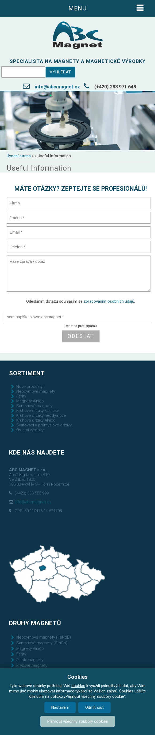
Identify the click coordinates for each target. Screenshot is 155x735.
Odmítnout (94, 707)
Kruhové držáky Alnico (36, 420)
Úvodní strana (19, 155)
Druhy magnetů (35, 623)
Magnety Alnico (30, 401)
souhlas (78, 685)
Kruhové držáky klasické (37, 410)
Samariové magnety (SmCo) (41, 642)
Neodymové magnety (35, 391)
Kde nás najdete (36, 452)
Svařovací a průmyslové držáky (44, 425)
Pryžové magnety (31, 665)
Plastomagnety (29, 659)
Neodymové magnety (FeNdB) (43, 637)
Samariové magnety (34, 405)
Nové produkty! (29, 386)
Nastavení (60, 707)
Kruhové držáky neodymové (41, 415)
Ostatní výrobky (30, 430)
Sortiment (27, 373)
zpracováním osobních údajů (109, 301)
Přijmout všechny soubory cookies (77, 721)
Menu (77, 8)
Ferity (21, 396)
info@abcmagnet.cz (57, 86)
